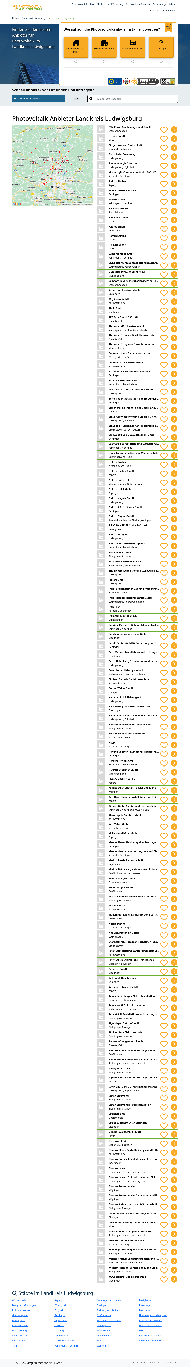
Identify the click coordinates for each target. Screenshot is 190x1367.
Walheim (102, 1345)
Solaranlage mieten (164, 4)
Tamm (15, 1345)
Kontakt (133, 1362)
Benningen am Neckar (109, 1300)
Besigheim (145, 1300)
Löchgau (59, 1325)
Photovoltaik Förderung (110, 4)
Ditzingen (102, 1305)
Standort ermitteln (30, 98)
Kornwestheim (20, 1325)
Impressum (170, 1362)
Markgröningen (21, 1330)
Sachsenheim (19, 1340)
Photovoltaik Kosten (83, 4)
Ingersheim (60, 1320)
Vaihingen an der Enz (66, 1345)
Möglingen (60, 1330)
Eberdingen (145, 1305)
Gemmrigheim (20, 1315)
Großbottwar (104, 1315)
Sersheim (102, 1340)
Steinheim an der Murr (151, 1340)
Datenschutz (155, 1362)
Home (15, 18)
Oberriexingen (20, 1335)
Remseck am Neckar (150, 1335)
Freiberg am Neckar (108, 1310)
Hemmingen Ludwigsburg (153, 1315)
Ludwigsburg (104, 1325)
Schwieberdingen (64, 1340)
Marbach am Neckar (150, 1325)
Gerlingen (59, 1315)
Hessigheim (18, 1320)
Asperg (58, 1300)
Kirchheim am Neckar (109, 1320)
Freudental (145, 1310)
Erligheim (59, 1310)
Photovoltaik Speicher (138, 4)
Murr (142, 1330)
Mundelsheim (104, 1330)
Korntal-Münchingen (150, 1320)
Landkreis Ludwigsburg (61, 18)
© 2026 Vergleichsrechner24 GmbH (40, 1363)
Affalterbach (19, 1300)
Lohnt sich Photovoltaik (162, 10)
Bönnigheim (61, 1305)
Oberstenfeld (61, 1335)
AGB (143, 1362)
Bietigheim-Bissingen (24, 1305)
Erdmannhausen (21, 1310)
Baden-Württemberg (33, 18)
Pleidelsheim (104, 1335)
